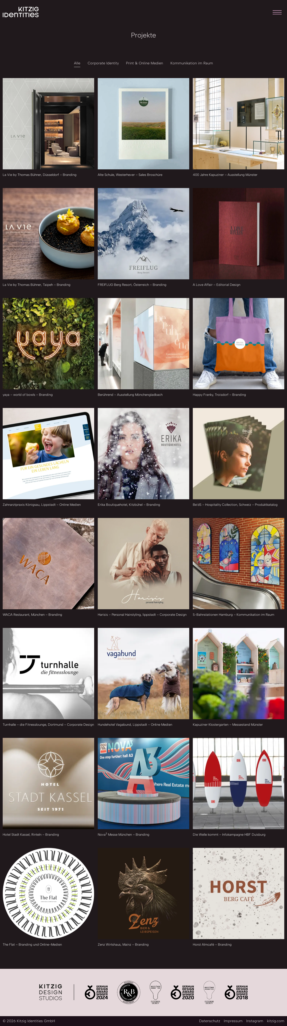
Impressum (233, 1021)
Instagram (254, 1021)
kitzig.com (275, 1021)
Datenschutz (209, 1021)
